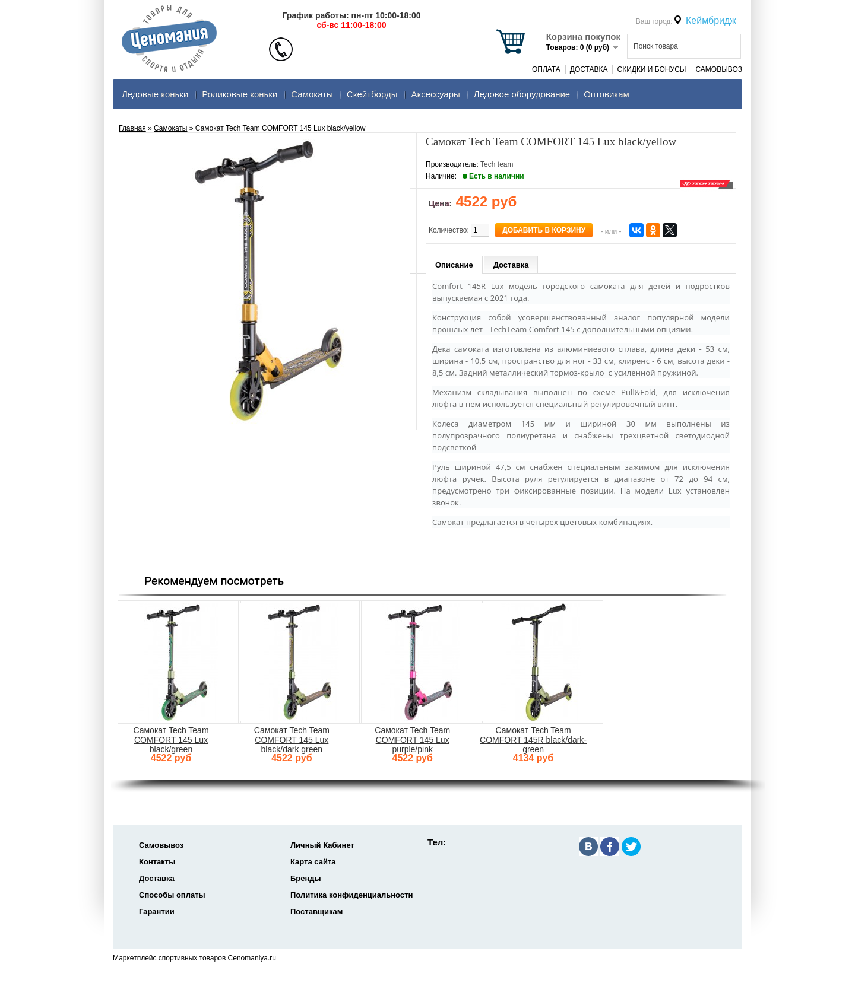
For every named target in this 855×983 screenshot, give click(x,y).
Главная (132, 128)
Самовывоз (718, 69)
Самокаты (312, 94)
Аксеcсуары (435, 94)
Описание (454, 264)
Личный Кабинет (322, 845)
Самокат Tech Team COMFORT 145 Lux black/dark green (292, 740)
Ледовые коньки (155, 94)
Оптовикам (606, 94)
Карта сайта (313, 861)
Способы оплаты (172, 894)
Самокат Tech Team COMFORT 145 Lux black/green (170, 740)
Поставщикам (316, 911)
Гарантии (157, 911)
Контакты (157, 861)
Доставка (589, 69)
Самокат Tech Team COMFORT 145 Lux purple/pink (412, 740)
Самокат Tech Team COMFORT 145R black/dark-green (533, 740)
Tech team (496, 164)
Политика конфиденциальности (351, 894)
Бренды (305, 878)
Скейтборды (372, 94)
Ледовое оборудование (522, 94)
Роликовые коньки (239, 94)
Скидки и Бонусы (651, 69)
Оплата (546, 69)
